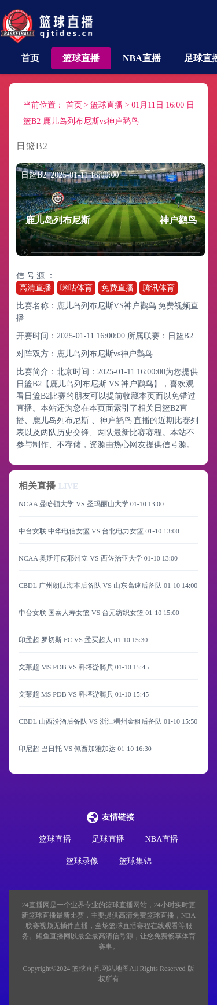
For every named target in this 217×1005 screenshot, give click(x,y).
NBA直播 (142, 58)
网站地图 (115, 968)
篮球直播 (81, 58)
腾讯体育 (158, 288)
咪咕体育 (76, 288)
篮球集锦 (135, 861)
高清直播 (35, 288)
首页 (30, 58)
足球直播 (108, 839)
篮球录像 (82, 861)
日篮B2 (180, 336)
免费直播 (117, 288)
